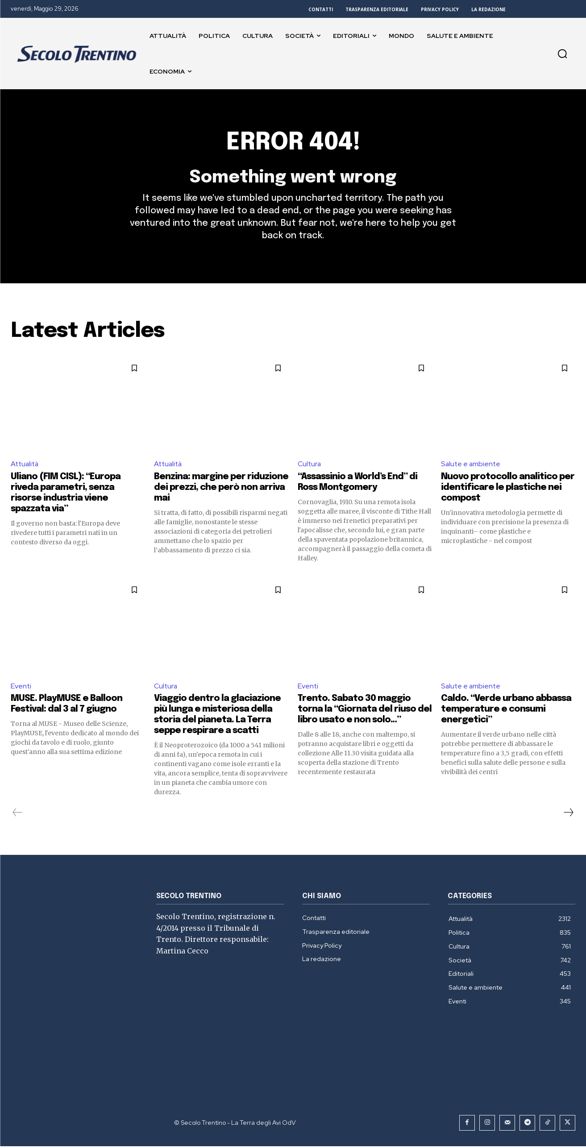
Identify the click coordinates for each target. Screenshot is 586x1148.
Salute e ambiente (471, 465)
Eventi (21, 687)
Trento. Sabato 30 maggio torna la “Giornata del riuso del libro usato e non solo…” (365, 711)
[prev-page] (18, 814)
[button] (562, 53)
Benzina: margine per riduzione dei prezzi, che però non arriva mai (221, 488)
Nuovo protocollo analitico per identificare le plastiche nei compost (507, 488)
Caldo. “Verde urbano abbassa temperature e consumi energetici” (506, 711)
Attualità (26, 465)
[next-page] (568, 814)
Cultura (310, 465)
